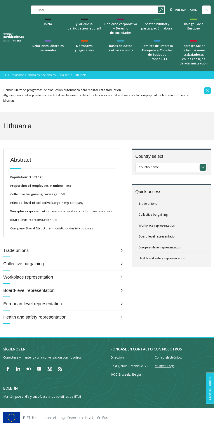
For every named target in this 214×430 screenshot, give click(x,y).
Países (64, 75)
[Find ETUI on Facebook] (7, 368)
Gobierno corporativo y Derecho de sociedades (120, 28)
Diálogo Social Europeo (193, 26)
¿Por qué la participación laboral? (84, 26)
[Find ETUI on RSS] (60, 368)
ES (206, 10)
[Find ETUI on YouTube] (39, 368)
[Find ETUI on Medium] (49, 368)
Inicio (48, 24)
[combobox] (171, 167)
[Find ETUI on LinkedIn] (18, 368)
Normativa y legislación (84, 48)
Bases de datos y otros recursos (120, 48)
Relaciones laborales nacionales (48, 48)
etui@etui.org (164, 366)
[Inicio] (4, 74)
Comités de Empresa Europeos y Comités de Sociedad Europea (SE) (157, 52)
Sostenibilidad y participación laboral (157, 26)
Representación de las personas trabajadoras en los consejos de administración (194, 54)
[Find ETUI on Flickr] (28, 368)
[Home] (13, 37)
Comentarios (210, 388)
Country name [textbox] (149, 167)
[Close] (207, 90)
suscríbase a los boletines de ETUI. (57, 396)
